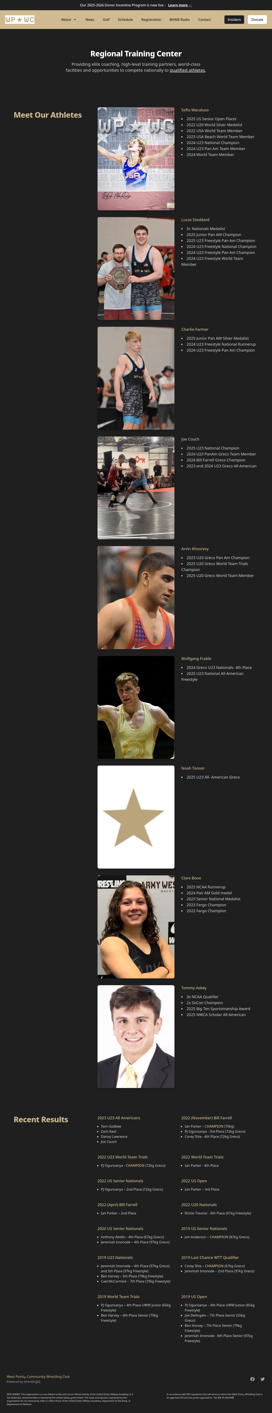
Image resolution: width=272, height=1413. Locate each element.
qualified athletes (187, 70)
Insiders (234, 19)
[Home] (19, 19)
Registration (151, 19)
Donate (257, 19)
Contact (204, 19)
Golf (106, 19)
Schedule (125, 19)
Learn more (180, 5)
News (89, 19)
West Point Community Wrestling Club (38, 1376)
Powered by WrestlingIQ (24, 1382)
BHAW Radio (180, 19)
